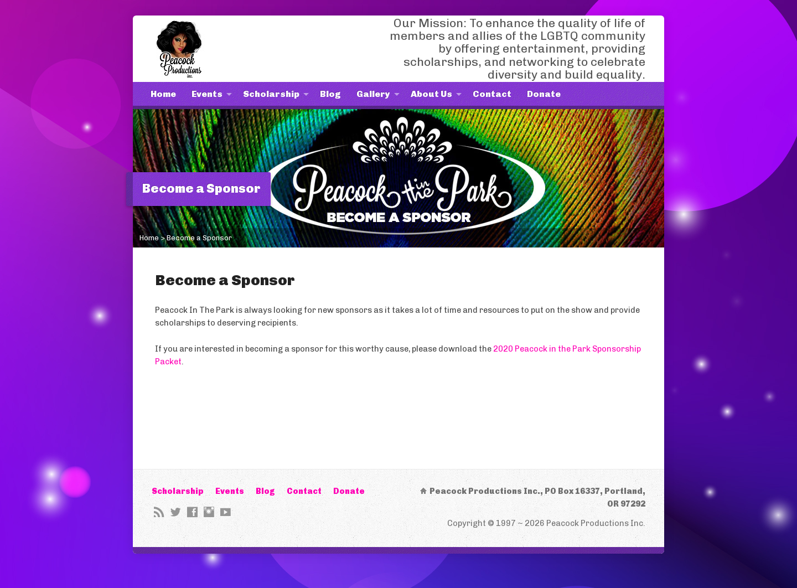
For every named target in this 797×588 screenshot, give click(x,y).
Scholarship (271, 94)
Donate (544, 94)
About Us (431, 94)
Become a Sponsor (199, 238)
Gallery (373, 94)
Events (207, 94)
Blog (330, 94)
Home (163, 94)
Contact (492, 94)
